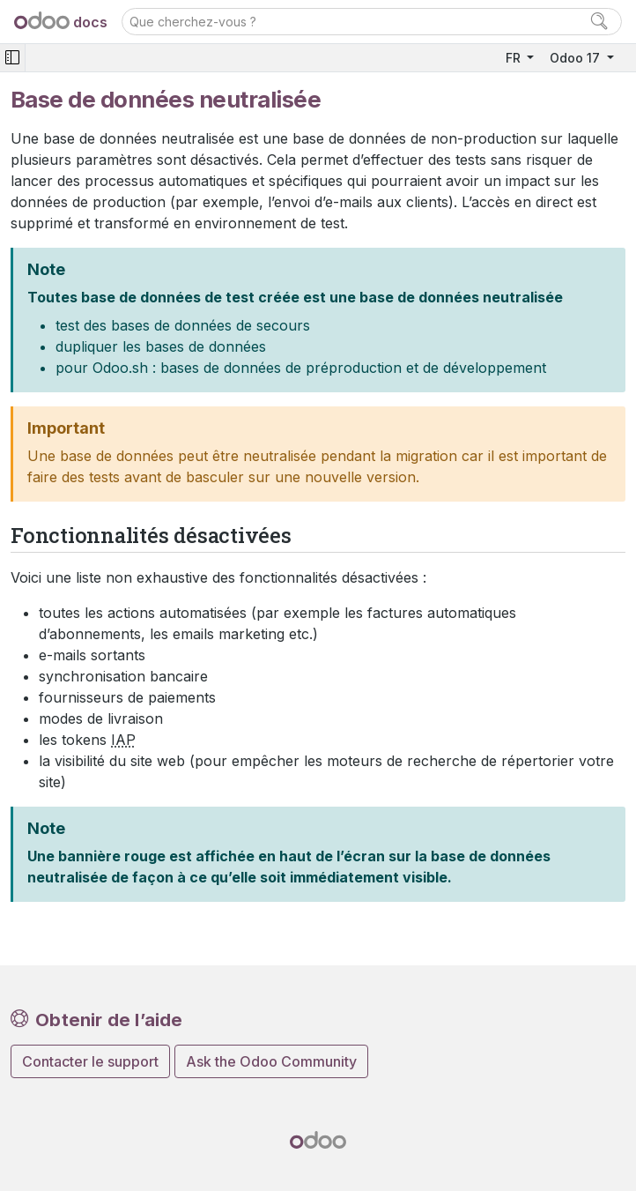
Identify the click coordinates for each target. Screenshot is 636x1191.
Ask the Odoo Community (271, 1061)
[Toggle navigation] (12, 57)
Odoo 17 (576, 57)
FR (515, 57)
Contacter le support (90, 1061)
